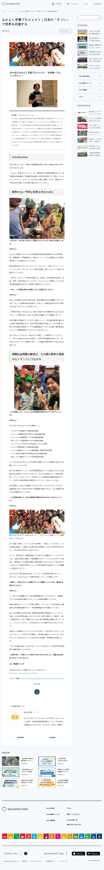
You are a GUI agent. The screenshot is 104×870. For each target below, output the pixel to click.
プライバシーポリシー (36, 864)
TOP (3, 11)
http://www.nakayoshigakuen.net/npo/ (24, 673)
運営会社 (25, 864)
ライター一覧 (63, 864)
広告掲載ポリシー (51, 864)
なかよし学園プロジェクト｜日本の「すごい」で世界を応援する (39, 11)
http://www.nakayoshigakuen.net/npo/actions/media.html (31, 682)
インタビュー (12, 11)
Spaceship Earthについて (12, 864)
